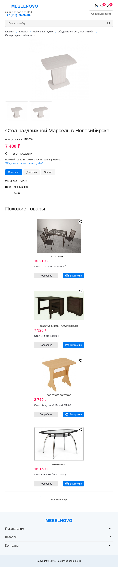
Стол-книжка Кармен (46, 335)
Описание (13, 172)
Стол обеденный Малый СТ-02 (52, 405)
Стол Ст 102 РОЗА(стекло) (50, 266)
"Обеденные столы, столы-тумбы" (24, 163)
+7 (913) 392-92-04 (18, 15)
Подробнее (46, 275)
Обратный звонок (101, 13)
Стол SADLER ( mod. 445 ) (50, 474)
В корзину (76, 275)
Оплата (48, 172)
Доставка (31, 172)
